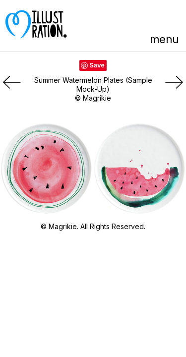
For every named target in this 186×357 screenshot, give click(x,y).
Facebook (136, 18)
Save (96, 65)
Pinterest (118, 18)
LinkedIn (154, 18)
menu (164, 39)
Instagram (173, 18)
